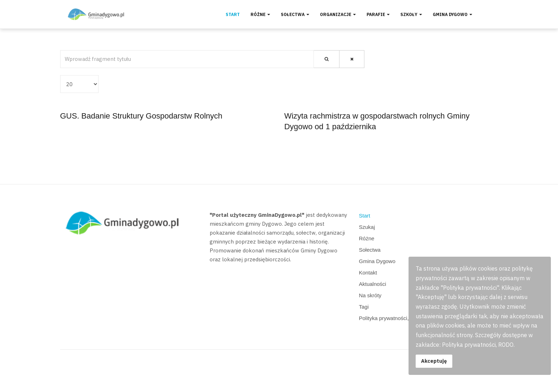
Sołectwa (295, 14)
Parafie (378, 14)
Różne (260, 14)
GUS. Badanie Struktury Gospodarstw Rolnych (141, 115)
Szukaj (367, 227)
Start (233, 14)
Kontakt (368, 273)
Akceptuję (434, 360)
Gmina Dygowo (452, 14)
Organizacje (338, 14)
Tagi (364, 307)
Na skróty (370, 295)
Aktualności (372, 284)
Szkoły (411, 14)
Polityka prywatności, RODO (392, 318)
